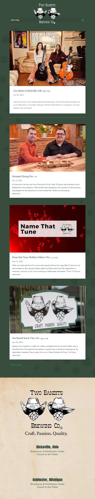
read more (16, 193)
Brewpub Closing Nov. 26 (24, 176)
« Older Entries (15, 365)
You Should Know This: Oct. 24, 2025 (30, 338)
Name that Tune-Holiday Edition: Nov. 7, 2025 (35, 257)
